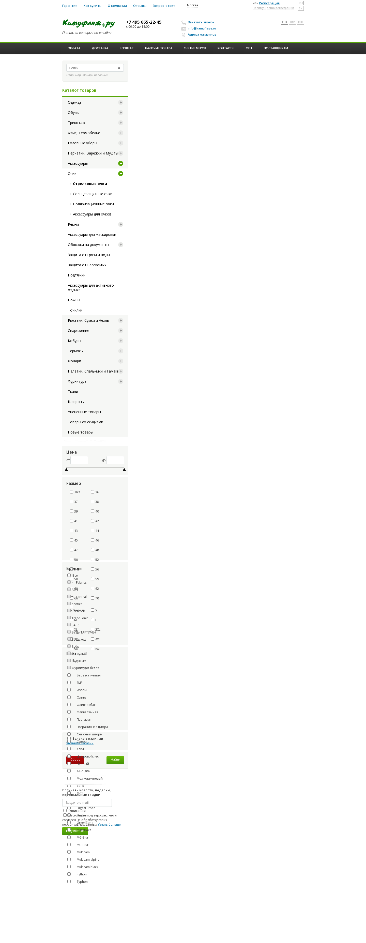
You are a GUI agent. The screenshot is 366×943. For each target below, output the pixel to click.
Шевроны (76, 401)
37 (74, 502)
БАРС (76, 625)
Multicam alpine (83, 859)
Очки (72, 173)
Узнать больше (109, 824)
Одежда (75, 102)
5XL (74, 649)
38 (95, 502)
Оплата (74, 48)
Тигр (75, 785)
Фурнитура (77, 381)
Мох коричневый (85, 778)
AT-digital (78, 771)
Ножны (74, 300)
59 (95, 579)
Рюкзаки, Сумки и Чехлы (89, 320)
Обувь (73, 112)
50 (74, 560)
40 (95, 511)
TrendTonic (80, 618)
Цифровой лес (83, 756)
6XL (95, 649)
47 (74, 550)
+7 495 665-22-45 (144, 22)
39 (74, 511)
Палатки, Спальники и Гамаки (93, 371)
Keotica (77, 604)
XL (74, 629)
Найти (115, 759)
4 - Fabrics (79, 582)
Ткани (73, 391)
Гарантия (69, 6)
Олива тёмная (82, 712)
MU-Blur (77, 844)
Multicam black (82, 866)
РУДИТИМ (79, 661)
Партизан (79, 719)
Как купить (92, 6)
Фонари (74, 361)
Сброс (75, 759)
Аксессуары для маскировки (92, 234)
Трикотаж (76, 122)
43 (74, 531)
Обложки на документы (88, 244)
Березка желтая (84, 675)
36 (95, 492)
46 (95, 540)
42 (95, 521)
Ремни (73, 224)
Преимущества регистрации (273, 8)
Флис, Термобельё (84, 132)
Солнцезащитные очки (92, 193)
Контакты (226, 48)
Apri (75, 590)
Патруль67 (79, 654)
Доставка (100, 48)
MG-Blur (77, 837)
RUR (284, 22)
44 (95, 531)
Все (75, 492)
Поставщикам (276, 48)
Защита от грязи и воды (89, 254)
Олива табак (81, 704)
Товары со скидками (85, 422)
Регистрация (269, 3)
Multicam (78, 852)
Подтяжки (76, 275)
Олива (76, 697)
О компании (117, 6)
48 (95, 550)
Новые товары (80, 432)
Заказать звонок (199, 22)
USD (292, 22)
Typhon (77, 881)
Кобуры (74, 340)
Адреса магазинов (199, 34)
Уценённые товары (84, 411)
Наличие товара (158, 48)
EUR (300, 22)
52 (95, 560)
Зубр (75, 646)
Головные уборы (82, 143)
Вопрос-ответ (164, 6)
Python (77, 874)
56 (95, 569)
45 (74, 540)
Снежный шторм (84, 734)
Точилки (75, 310)
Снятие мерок (195, 48)
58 (74, 579)
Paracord (78, 611)
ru (301, 3)
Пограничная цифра (87, 726)
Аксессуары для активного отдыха (91, 287)
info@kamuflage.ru (199, 28)
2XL (95, 629)
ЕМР (75, 682)
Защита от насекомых (87, 264)
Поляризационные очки (93, 204)
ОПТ (249, 48)
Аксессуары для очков (92, 214)
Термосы (75, 350)
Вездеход (79, 639)
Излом (77, 690)
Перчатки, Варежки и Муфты (93, 153)
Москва (192, 5)
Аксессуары (78, 163)
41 (74, 521)
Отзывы (139, 6)
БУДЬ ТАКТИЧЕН (84, 632)
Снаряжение (78, 330)
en (300, 8)
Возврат (127, 48)
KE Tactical (79, 597)
